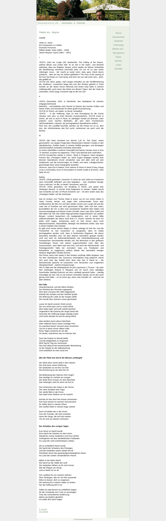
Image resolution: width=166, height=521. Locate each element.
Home (118, 33)
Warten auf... (118, 49)
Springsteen (117, 53)
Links (118, 65)
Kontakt (117, 69)
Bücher (118, 61)
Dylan (118, 57)
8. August (43, 509)
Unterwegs (118, 45)
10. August (43, 512)
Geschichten (118, 37)
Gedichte (118, 41)
